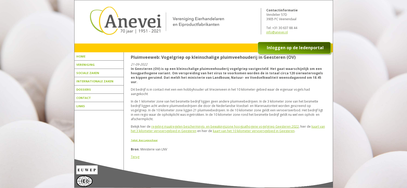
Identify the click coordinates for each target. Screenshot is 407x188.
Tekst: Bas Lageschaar (144, 140)
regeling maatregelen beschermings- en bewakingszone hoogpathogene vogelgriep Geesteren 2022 (225, 126)
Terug (135, 157)
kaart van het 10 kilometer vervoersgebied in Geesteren (254, 131)
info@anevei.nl (277, 32)
